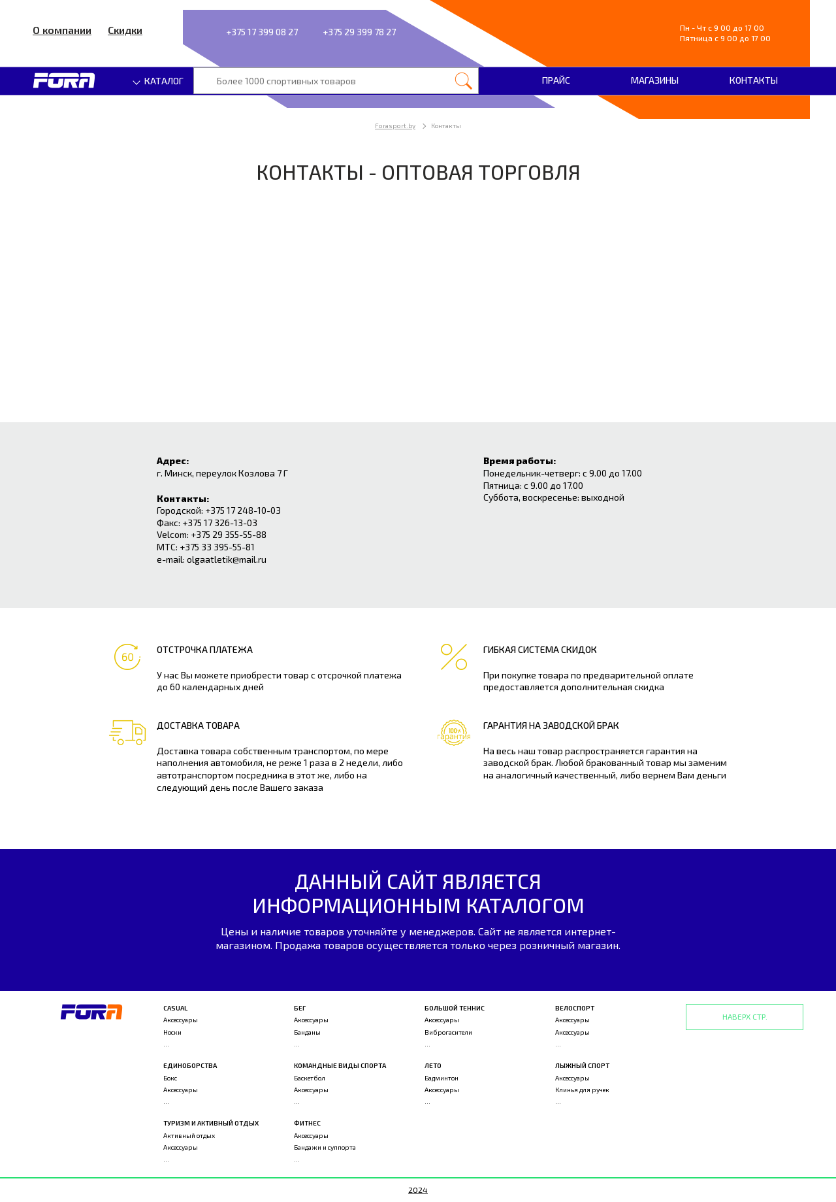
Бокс (170, 1078)
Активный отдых (189, 1135)
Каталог (159, 80)
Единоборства (190, 1065)
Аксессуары (180, 1020)
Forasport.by (395, 125)
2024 (418, 1189)
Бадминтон (441, 1078)
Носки (172, 1032)
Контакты (754, 80)
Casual (175, 1008)
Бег (300, 1008)
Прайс (556, 80)
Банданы (307, 1032)
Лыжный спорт (582, 1065)
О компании (62, 30)
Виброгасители (448, 1032)
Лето (433, 1065)
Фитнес (307, 1123)
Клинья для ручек (582, 1089)
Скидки (125, 30)
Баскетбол (309, 1078)
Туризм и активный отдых (211, 1123)
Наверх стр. (744, 1016)
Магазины (655, 80)
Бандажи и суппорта (325, 1147)
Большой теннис (455, 1008)
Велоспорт (574, 1008)
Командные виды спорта (340, 1065)
